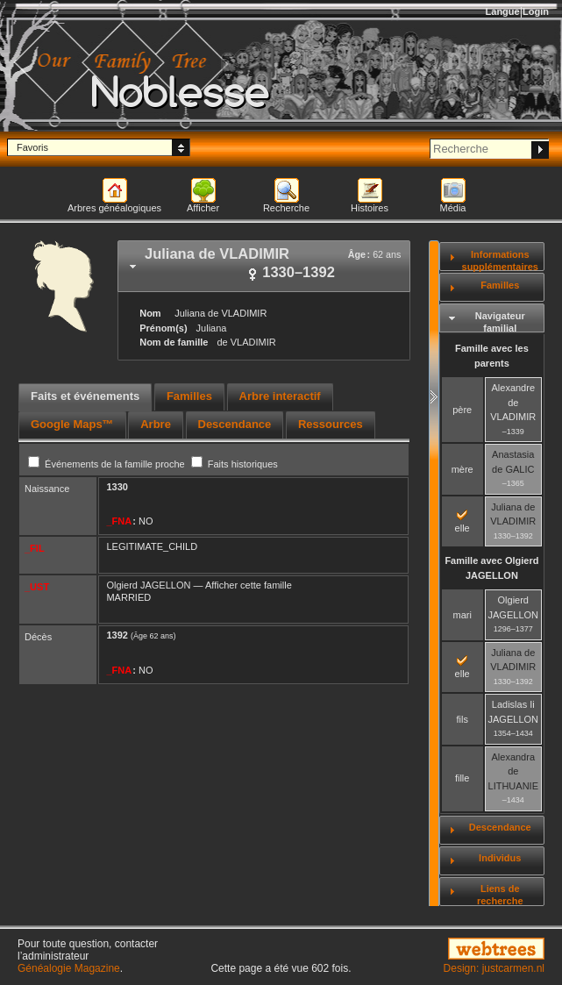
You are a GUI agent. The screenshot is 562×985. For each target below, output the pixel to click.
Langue (503, 11)
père (462, 409)
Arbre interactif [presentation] (280, 396)
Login (536, 11)
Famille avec (491, 568)
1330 (116, 487)
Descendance (500, 827)
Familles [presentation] (189, 396)
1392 (116, 635)
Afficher (203, 208)
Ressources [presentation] (330, 424)
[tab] (263, 266)
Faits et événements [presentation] (85, 396)
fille (462, 778)
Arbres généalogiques (114, 208)
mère (462, 469)
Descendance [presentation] (235, 424)
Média (453, 208)
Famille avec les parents (492, 355)
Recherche (286, 208)
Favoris (32, 147)
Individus (500, 858)
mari (461, 615)
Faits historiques (234, 464)
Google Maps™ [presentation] (72, 424)
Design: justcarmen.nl (494, 968)
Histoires (369, 208)
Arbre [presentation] (155, 424)
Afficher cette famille (248, 585)
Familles (499, 285)
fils (461, 719)
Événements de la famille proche (108, 464)
